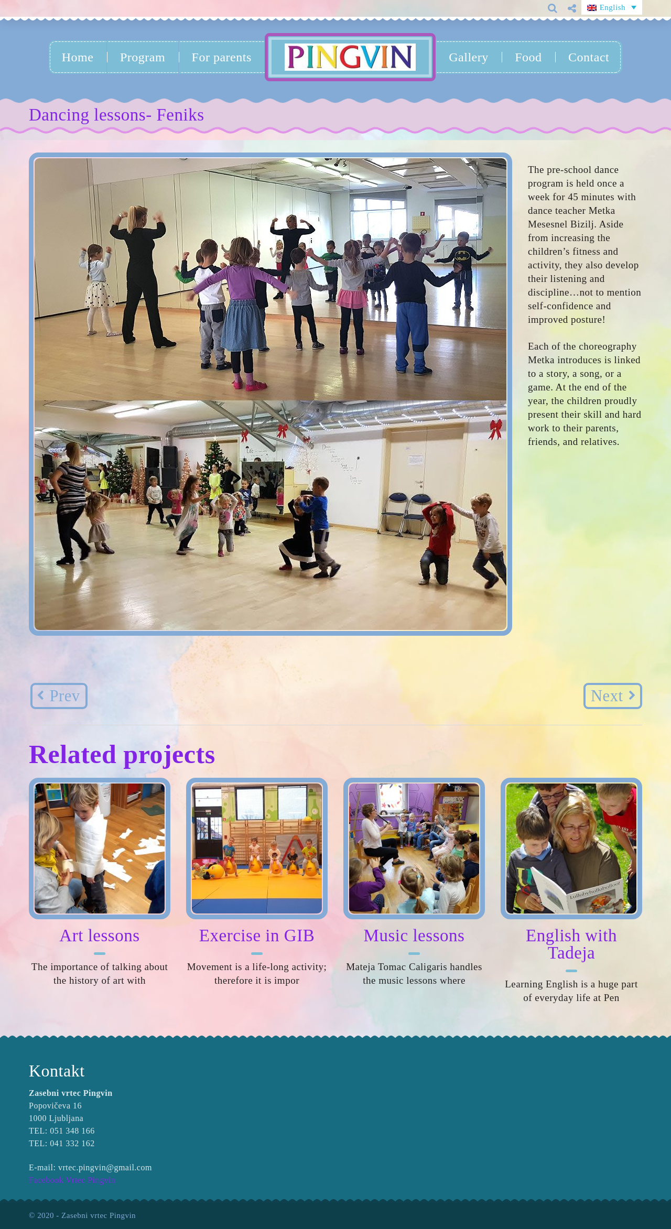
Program (142, 57)
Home (78, 57)
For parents (222, 57)
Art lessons (99, 935)
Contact (588, 57)
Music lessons (414, 935)
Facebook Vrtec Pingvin (72, 1180)
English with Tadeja (571, 944)
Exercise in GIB (257, 935)
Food (528, 57)
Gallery (468, 57)
